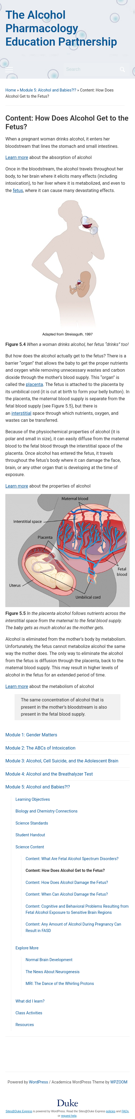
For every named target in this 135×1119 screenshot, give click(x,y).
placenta (34, 384)
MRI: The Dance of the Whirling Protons (60, 983)
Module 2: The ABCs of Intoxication (40, 748)
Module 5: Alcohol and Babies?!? (48, 90)
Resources (24, 1024)
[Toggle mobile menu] (9, 69)
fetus (18, 190)
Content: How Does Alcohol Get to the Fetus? (65, 870)
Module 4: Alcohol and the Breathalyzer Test (49, 774)
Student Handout (30, 835)
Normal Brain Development (49, 960)
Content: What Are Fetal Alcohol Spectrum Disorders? (72, 858)
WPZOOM (118, 1082)
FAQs (125, 1111)
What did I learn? (29, 1001)
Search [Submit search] (122, 69)
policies (110, 1111)
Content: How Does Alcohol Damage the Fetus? (67, 882)
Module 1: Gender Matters (31, 735)
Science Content (29, 847)
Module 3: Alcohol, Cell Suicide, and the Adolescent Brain (61, 761)
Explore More (26, 948)
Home (10, 90)
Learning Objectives (32, 799)
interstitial (21, 413)
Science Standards (31, 823)
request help (68, 1115)
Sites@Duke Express (19, 1111)
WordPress (38, 1082)
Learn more (16, 157)
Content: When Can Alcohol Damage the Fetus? (67, 894)
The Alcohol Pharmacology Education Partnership (61, 28)
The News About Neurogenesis (52, 972)
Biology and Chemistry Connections (46, 811)
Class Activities (28, 1013)
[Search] (91, 69)
